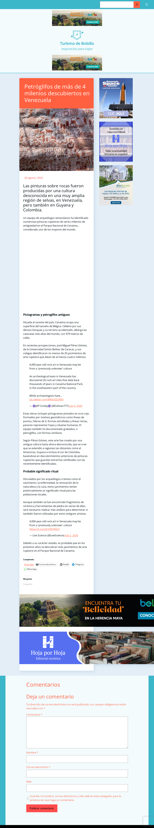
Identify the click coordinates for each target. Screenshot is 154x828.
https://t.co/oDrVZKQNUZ (44, 529)
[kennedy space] (116, 117)
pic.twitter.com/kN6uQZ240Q (46, 399)
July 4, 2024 (75, 406)
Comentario (34, 714)
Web (29, 781)
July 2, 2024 (71, 535)
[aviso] (116, 160)
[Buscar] (137, 4)
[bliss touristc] (116, 204)
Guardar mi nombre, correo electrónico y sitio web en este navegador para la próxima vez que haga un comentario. (75, 798)
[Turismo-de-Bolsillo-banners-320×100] (77, 25)
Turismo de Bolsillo (77, 43)
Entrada (29, 564)
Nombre (32, 752)
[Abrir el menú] (147, 4)
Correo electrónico (38, 767)
